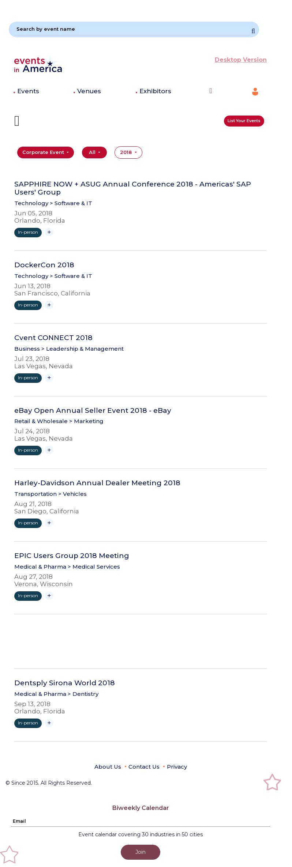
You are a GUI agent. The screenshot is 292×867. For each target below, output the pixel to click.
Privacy (177, 766)
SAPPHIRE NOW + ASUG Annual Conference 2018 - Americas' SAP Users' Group (132, 188)
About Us (107, 766)
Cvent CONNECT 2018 (53, 338)
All (93, 152)
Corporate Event (43, 152)
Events (28, 91)
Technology (31, 203)
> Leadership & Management (82, 348)
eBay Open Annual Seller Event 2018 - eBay (92, 411)
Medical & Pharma (40, 566)
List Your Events (244, 120)
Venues (89, 91)
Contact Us (144, 766)
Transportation (35, 493)
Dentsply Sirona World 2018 (64, 683)
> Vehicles (72, 493)
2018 (126, 152)
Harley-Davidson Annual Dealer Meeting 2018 (97, 483)
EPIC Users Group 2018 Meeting (71, 556)
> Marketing (86, 421)
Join (140, 852)
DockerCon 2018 (44, 265)
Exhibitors (155, 91)
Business (27, 348)
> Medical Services (94, 566)
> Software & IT (71, 203)
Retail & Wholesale (41, 421)
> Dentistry (83, 693)
